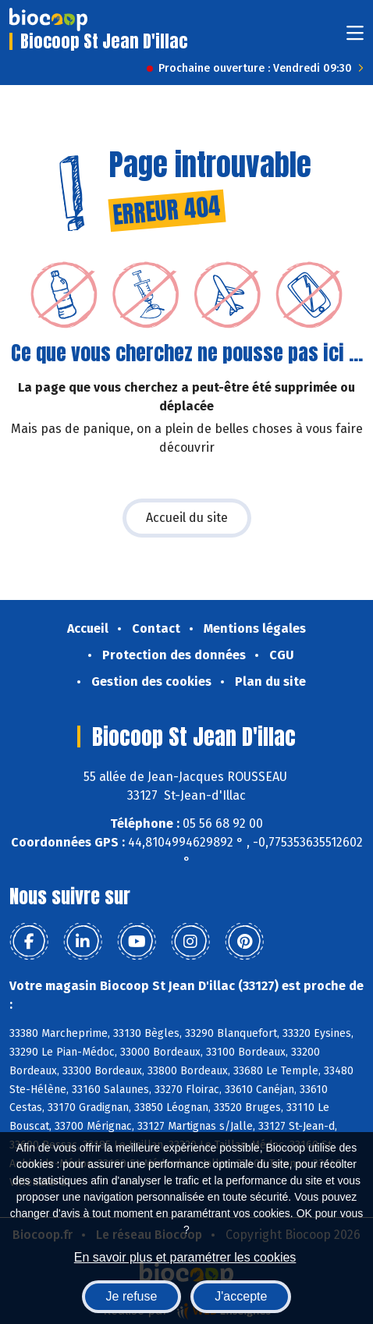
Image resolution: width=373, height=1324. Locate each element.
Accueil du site (187, 517)
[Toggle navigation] (355, 38)
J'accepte (241, 1296)
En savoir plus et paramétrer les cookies (185, 1257)
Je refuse (132, 1296)
